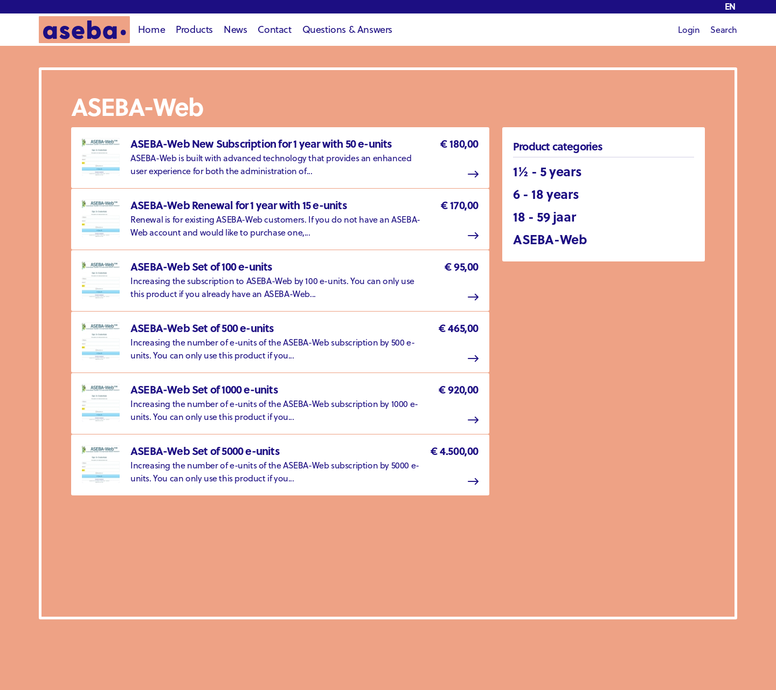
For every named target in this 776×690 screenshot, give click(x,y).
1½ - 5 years (547, 171)
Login (688, 30)
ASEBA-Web (549, 239)
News (235, 29)
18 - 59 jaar (544, 216)
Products (194, 29)
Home (151, 29)
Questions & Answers (347, 29)
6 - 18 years (546, 193)
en (730, 6)
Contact (274, 29)
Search (723, 30)
